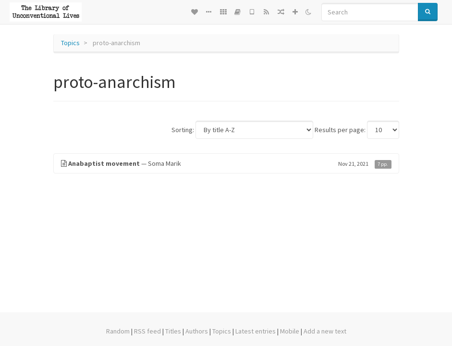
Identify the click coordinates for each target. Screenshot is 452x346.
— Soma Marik (226, 163)
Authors (196, 331)
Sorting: (182, 129)
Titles (173, 331)
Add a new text (325, 331)
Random (118, 331)
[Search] (369, 12)
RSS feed (147, 331)
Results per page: (340, 129)
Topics (70, 42)
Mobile (289, 331)
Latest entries (255, 331)
